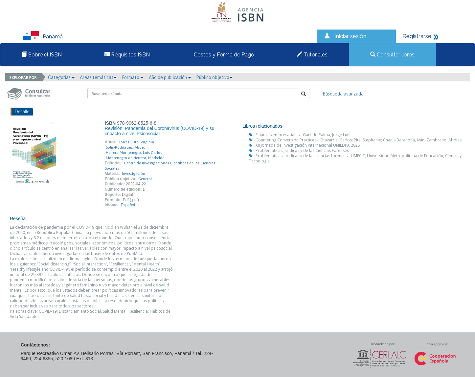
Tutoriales (312, 55)
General (145, 179)
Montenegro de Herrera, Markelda (135, 158)
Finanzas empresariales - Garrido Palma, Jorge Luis (303, 134)
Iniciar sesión (350, 36)
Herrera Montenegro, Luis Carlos (134, 152)
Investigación (133, 173)
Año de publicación (170, 77)
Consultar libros (392, 55)
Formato (133, 77)
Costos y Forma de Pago (223, 55)
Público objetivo (214, 77)
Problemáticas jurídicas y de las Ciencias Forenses (302, 150)
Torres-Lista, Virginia (136, 142)
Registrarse (416, 36)
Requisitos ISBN (127, 55)
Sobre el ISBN (42, 55)
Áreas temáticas (98, 77)
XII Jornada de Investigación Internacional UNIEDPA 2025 (308, 145)
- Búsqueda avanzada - (343, 93)
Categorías (61, 77)
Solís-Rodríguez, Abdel (125, 147)
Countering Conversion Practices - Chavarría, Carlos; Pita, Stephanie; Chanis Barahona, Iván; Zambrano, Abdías (359, 140)
